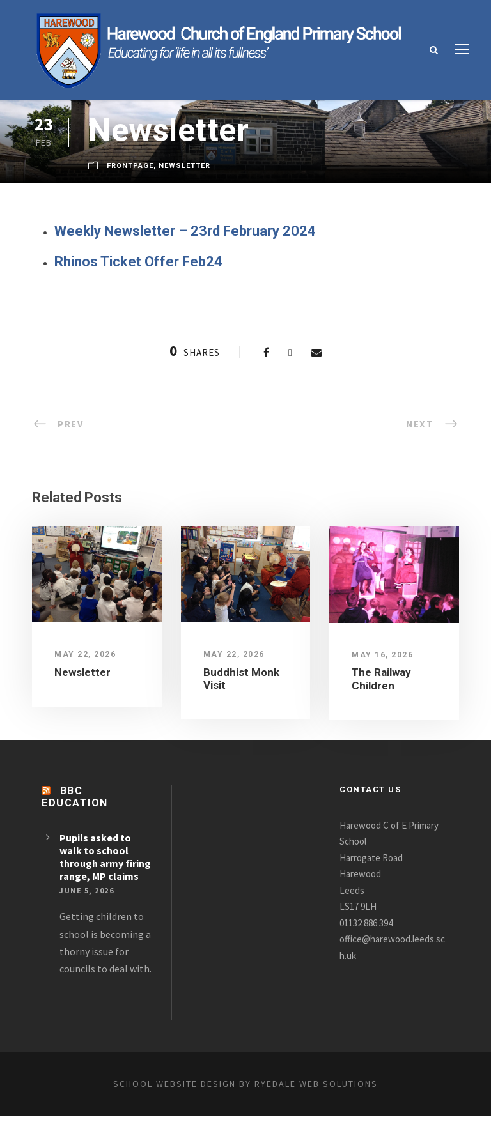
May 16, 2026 (381, 653)
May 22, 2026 (84, 653)
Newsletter (188, 166)
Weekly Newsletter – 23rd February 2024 (188, 230)
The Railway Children (383, 677)
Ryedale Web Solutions (328, 1112)
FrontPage (131, 166)
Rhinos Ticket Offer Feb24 (141, 260)
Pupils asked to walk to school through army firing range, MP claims (98, 862)
